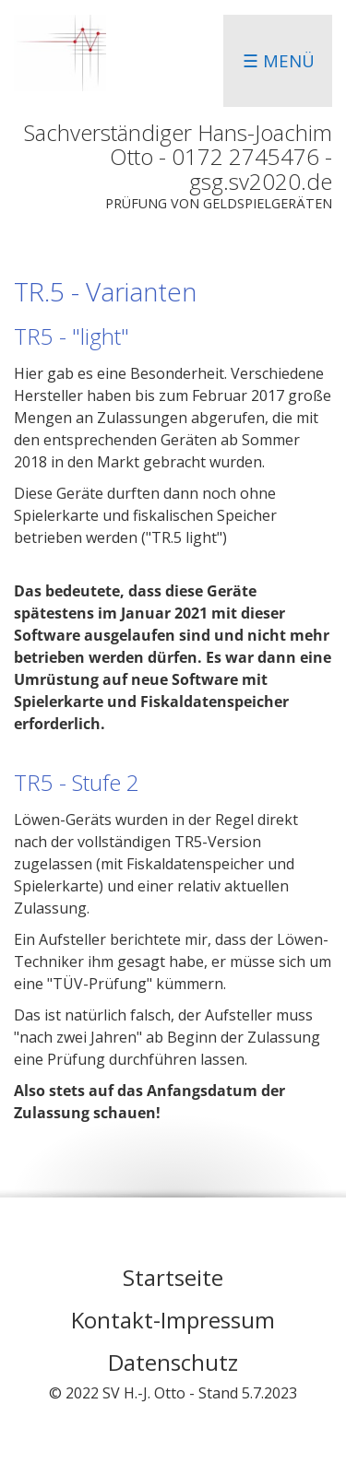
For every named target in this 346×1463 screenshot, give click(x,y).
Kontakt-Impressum (173, 1319)
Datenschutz (173, 1362)
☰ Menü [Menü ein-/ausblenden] (279, 60)
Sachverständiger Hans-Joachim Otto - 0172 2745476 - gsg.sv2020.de (178, 156)
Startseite (173, 1277)
